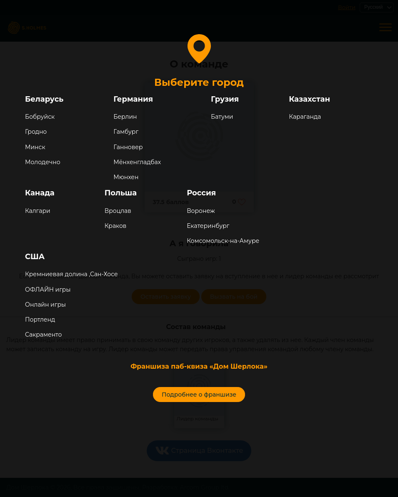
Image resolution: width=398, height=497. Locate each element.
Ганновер (128, 147)
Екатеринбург (208, 226)
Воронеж (201, 211)
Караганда (305, 116)
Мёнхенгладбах (137, 162)
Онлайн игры (45, 304)
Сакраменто (43, 334)
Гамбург (125, 131)
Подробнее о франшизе (199, 394)
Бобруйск (40, 116)
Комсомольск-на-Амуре (223, 241)
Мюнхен (125, 177)
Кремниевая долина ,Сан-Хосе (71, 274)
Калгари (37, 211)
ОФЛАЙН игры (47, 289)
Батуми (222, 116)
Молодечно (42, 162)
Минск (35, 147)
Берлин (125, 116)
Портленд (40, 319)
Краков (116, 226)
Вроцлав (118, 211)
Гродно (36, 131)
